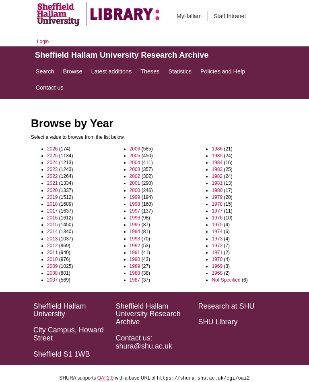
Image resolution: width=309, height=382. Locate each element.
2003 (135, 169)
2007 (52, 280)
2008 (52, 273)
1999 (135, 197)
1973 (217, 239)
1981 (217, 183)
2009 (52, 266)
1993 (135, 239)
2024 (52, 162)
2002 (135, 176)
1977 (217, 211)
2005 (135, 156)
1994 (135, 231)
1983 (217, 169)
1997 (135, 211)
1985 (217, 156)
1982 (217, 176)
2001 (135, 183)
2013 (52, 239)
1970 (217, 259)
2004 (135, 162)
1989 (135, 266)
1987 (135, 280)
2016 (52, 218)
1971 (217, 252)
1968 (217, 273)
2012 (52, 245)
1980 (217, 190)
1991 (135, 252)
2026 (52, 149)
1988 (135, 273)
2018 (52, 204)
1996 (135, 218)
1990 (135, 259)
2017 (52, 211)
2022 (52, 176)
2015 (52, 225)
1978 (217, 204)
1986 (217, 149)
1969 (217, 266)
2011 (52, 252)
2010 (52, 259)
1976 (217, 218)
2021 (52, 183)
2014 (52, 231)
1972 (217, 245)
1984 (217, 162)
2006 (135, 149)
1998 (135, 204)
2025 (52, 156)
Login (43, 41)
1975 (217, 225)
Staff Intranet (230, 16)
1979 (217, 197)
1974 (217, 231)
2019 (52, 197)
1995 (135, 225)
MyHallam (189, 16)
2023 (52, 169)
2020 (52, 190)
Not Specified (226, 280)
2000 (135, 190)
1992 (135, 245)
